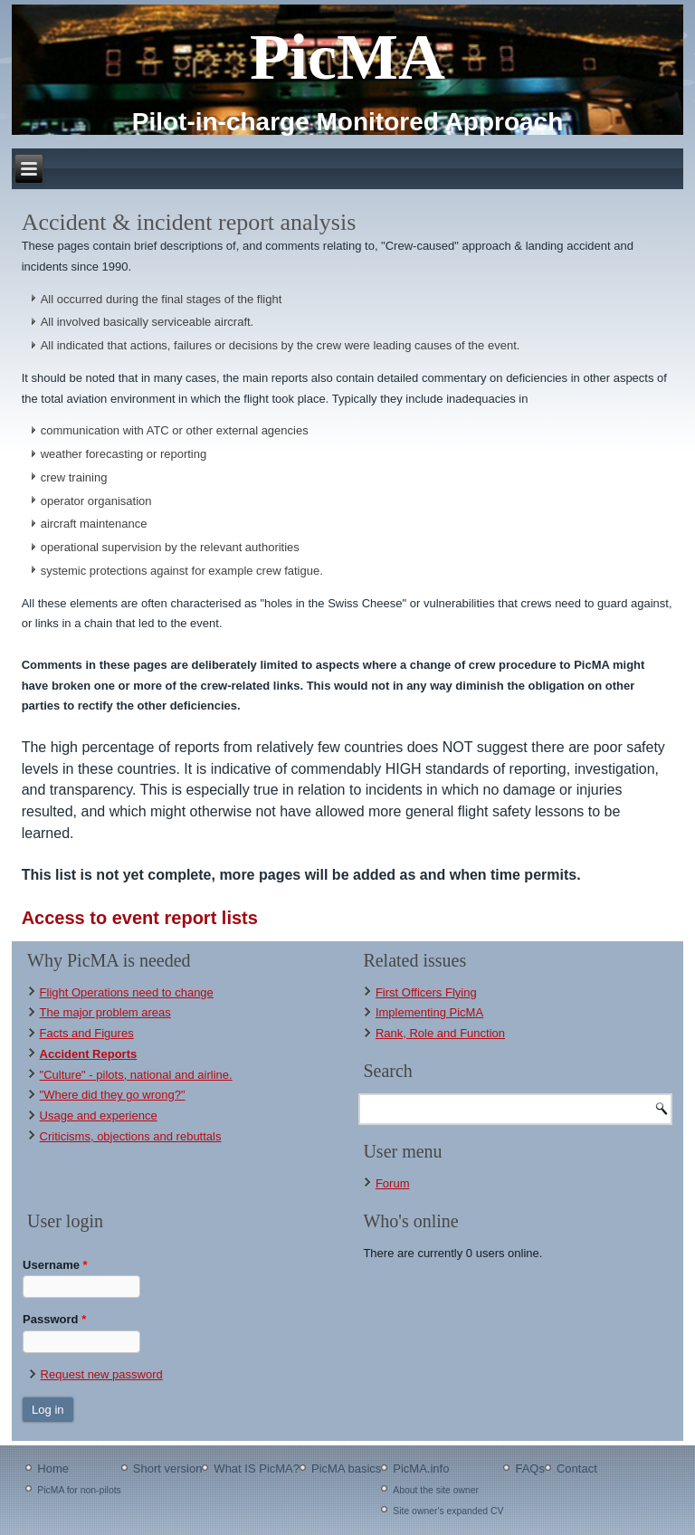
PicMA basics (346, 1468)
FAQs (530, 1468)
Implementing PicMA (429, 1012)
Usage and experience (98, 1115)
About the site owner (436, 1490)
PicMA (347, 57)
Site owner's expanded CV (448, 1511)
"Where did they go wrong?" (113, 1094)
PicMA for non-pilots (78, 1490)
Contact (577, 1468)
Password (54, 1319)
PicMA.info (421, 1468)
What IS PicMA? (257, 1468)
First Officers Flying (426, 992)
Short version (168, 1468)
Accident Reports (89, 1054)
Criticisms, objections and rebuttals (131, 1136)
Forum (393, 1183)
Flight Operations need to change (127, 992)
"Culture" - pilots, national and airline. (136, 1075)
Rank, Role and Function (440, 1033)
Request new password (102, 1374)
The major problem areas (105, 1012)
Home (53, 1468)
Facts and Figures (87, 1033)
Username (55, 1265)
